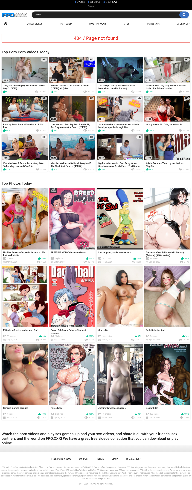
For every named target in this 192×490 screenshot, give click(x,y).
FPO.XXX (92, 484)
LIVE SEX (81, 2)
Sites (126, 24)
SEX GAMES (95, 2)
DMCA (115, 459)
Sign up (91, 6)
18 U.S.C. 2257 (133, 459)
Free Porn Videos (61, 459)
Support (84, 459)
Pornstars (153, 24)
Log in (101, 6)
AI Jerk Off (183, 24)
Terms (100, 459)
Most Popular (97, 24)
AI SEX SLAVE (111, 2)
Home (5, 24)
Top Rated (66, 24)
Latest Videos (34, 24)
